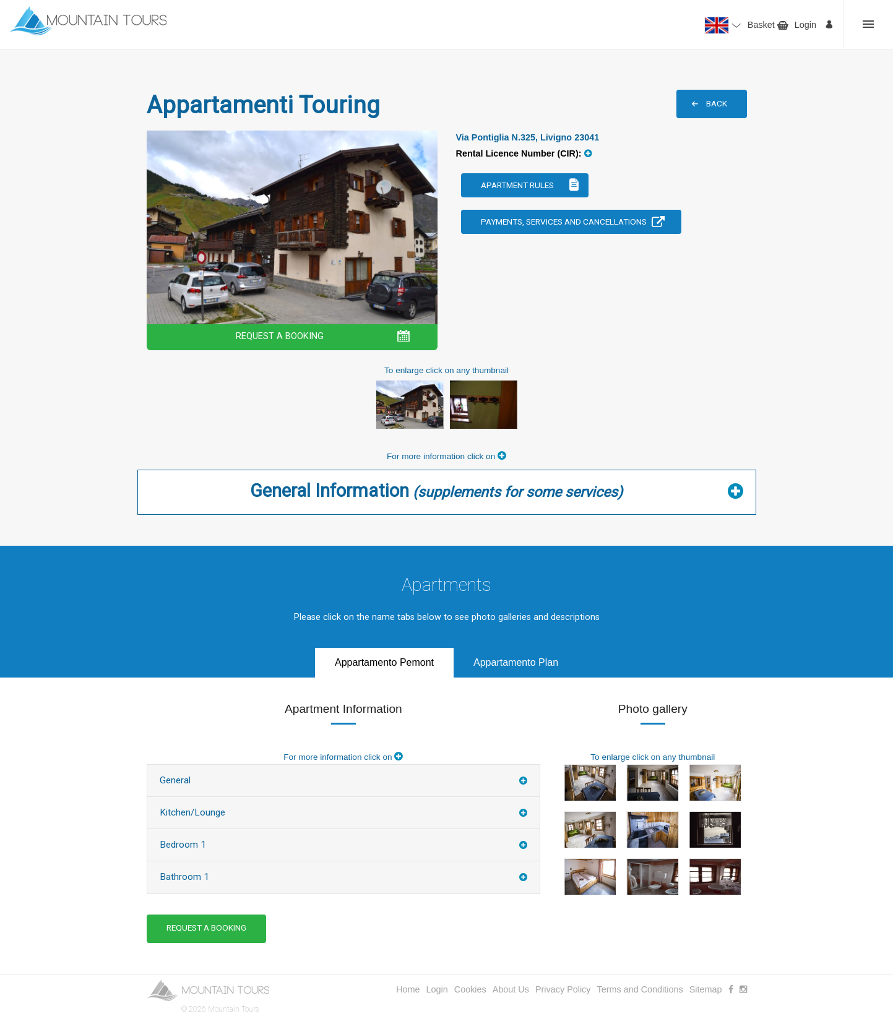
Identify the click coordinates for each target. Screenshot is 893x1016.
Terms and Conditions (640, 989)
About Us (511, 989)
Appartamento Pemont (384, 662)
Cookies (470, 989)
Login (805, 25)
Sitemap (705, 989)
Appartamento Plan (515, 662)
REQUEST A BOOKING (280, 336)
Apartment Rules (517, 185)
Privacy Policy (563, 989)
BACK (716, 103)
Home (408, 989)
